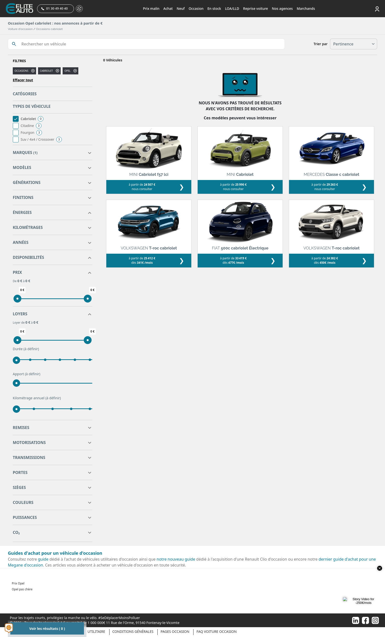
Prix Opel (18, 583)
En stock (214, 8)
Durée (26, 348)
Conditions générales (132, 631)
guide (43, 559)
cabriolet (46, 70)
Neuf (181, 8)
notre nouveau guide (176, 559)
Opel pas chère (22, 589)
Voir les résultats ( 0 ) (47, 628)
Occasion (196, 8)
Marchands (306, 8)
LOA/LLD (232, 8)
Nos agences (282, 8)
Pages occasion (175, 631)
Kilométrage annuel (37, 398)
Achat (168, 8)
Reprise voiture (255, 8)
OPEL (67, 70)
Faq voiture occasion (216, 631)
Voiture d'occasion (20, 29)
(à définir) (31, 348)
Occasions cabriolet (49, 29)
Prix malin (151, 8)
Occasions (21, 70)
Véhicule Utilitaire (87, 631)
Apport (26, 374)
